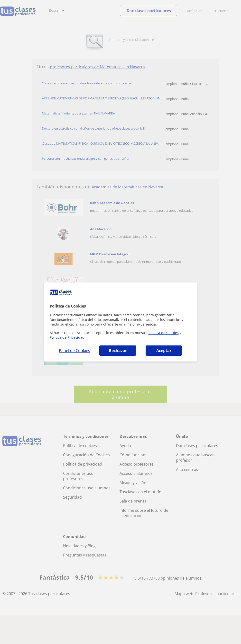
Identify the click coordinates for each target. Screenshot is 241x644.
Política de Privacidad (67, 337)
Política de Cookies (163, 332)
